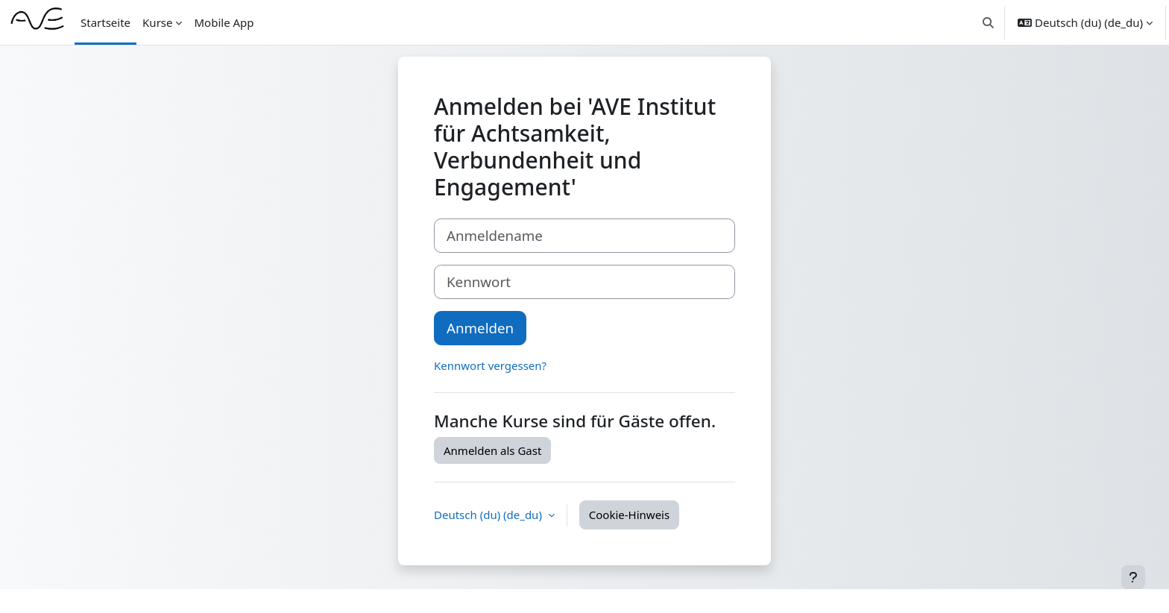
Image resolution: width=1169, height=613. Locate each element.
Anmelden (480, 327)
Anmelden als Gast (492, 450)
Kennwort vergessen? (490, 365)
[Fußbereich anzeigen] (1133, 577)
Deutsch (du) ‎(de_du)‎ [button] (489, 514)
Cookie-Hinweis (629, 514)
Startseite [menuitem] (105, 22)
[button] (989, 22)
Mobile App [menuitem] (223, 22)
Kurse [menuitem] (157, 22)
